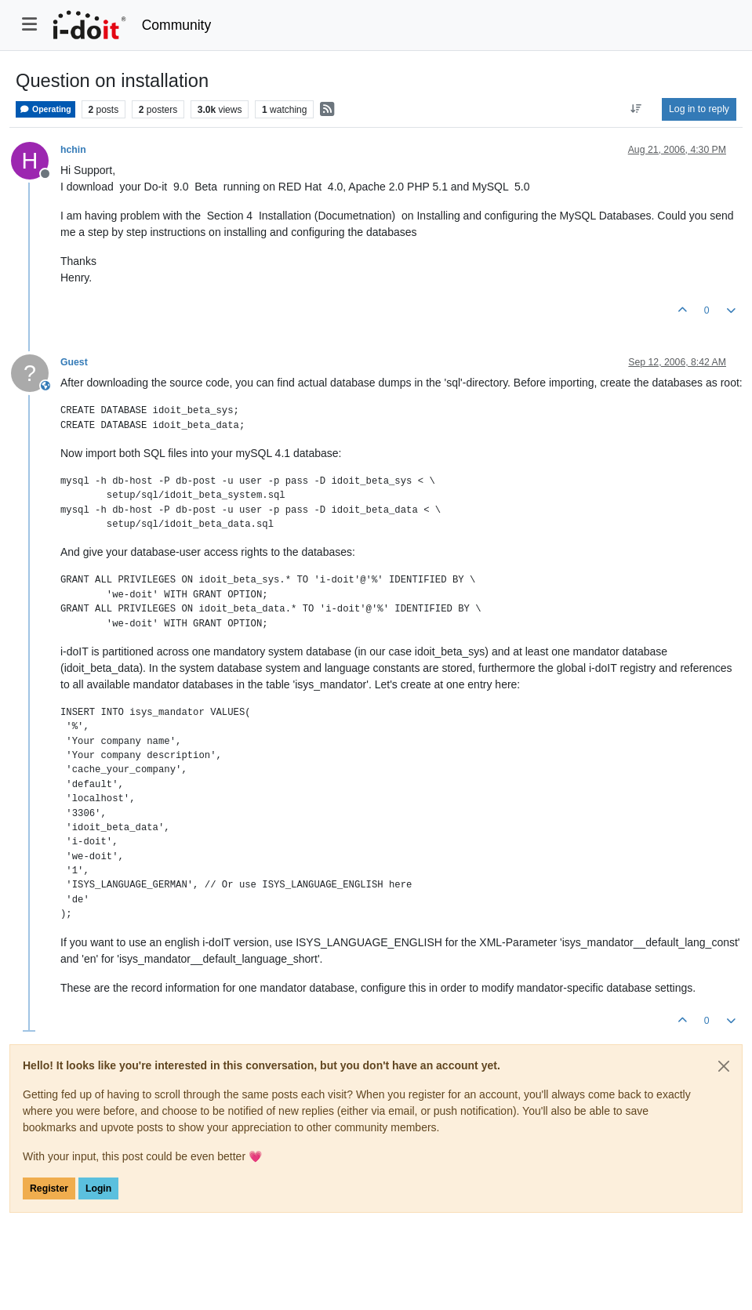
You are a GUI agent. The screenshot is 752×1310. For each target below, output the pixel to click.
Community (177, 25)
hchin (73, 149)
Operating (45, 109)
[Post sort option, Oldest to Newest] (636, 109)
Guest (74, 362)
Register (49, 1188)
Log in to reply (699, 108)
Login (98, 1188)
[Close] (724, 1066)
